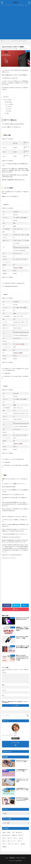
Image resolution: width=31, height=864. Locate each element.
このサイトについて (8, 5)
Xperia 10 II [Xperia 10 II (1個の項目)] (15, 835)
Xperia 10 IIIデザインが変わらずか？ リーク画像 (22, 637)
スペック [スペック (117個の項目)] (16, 838)
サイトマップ (15, 5)
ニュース (8, 40)
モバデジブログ (19, 860)
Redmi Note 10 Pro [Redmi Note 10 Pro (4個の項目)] (7, 835)
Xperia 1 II (8, 106)
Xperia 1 (8, 109)
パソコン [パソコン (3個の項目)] (5, 843)
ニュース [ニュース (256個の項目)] (21, 840)
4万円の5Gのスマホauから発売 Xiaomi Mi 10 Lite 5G (22, 618)
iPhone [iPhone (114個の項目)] (9, 832)
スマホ (22, 48)
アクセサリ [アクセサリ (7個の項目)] (22, 835)
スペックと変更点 (8, 104)
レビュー (13, 798)
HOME (3, 40)
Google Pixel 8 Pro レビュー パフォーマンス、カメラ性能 (22, 761)
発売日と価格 (7, 102)
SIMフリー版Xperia (7, 100)
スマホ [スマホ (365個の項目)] (22, 838)
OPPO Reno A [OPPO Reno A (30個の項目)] (19, 832)
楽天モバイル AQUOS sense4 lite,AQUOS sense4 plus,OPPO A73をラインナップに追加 (22, 658)
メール (3, 690)
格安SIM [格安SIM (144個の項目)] (5, 846)
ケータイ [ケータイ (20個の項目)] (10, 838)
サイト (3, 695)
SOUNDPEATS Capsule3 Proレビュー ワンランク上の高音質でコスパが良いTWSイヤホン (22, 799)
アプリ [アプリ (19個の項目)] (5, 838)
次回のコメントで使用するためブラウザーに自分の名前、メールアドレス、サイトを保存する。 (15, 702)
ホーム (2, 5)
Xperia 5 (8, 111)
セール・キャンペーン (11, 788)
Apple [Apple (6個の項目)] (5, 832)
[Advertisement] (15, 22)
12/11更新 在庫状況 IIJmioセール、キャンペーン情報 (22, 770)
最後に (6, 113)
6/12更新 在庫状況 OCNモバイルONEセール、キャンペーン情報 (22, 789)
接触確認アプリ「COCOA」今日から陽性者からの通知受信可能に (22, 629)
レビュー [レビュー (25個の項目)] (17, 843)
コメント (4, 672)
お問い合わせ (21, 5)
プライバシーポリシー (21, 857)
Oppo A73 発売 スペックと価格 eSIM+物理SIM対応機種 (22, 646)
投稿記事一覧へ (15, 738)
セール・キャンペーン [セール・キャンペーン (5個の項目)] (13, 840)
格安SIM (25, 48)
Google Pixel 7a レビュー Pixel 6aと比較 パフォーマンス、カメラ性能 (22, 780)
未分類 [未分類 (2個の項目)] (23, 843)
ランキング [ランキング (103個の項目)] (12, 843)
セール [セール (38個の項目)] (5, 840)
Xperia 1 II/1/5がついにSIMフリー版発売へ (19, 40)
